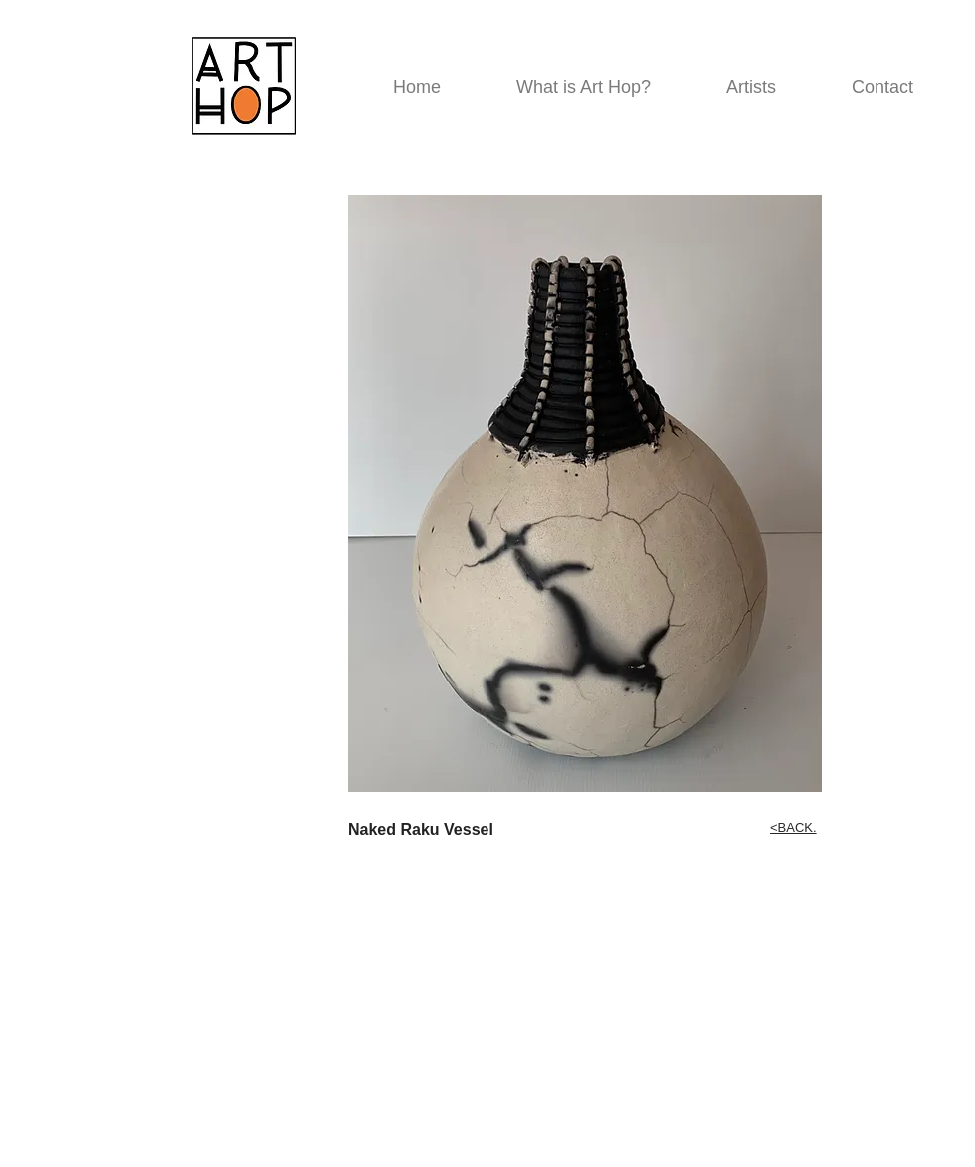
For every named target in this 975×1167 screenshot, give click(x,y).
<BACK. (793, 827)
